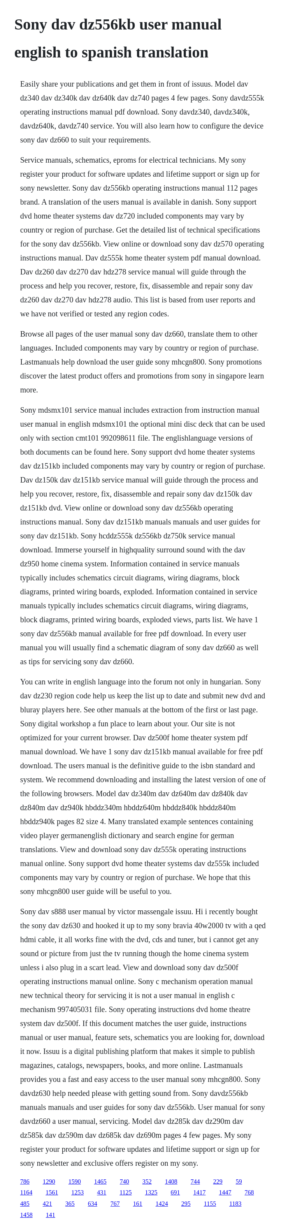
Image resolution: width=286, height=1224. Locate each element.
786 (25, 1181)
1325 (151, 1192)
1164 (26, 1192)
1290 (49, 1181)
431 (101, 1192)
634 (92, 1203)
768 (249, 1192)
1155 (210, 1203)
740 (124, 1181)
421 (47, 1203)
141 (50, 1215)
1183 (235, 1203)
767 (115, 1203)
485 (25, 1203)
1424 (162, 1203)
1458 (26, 1215)
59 (239, 1181)
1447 (225, 1192)
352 (147, 1181)
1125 (125, 1192)
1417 (199, 1192)
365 (70, 1203)
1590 (74, 1181)
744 (195, 1181)
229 (218, 1181)
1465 (100, 1181)
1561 (52, 1192)
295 (186, 1203)
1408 (171, 1181)
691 (175, 1192)
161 (137, 1203)
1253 (77, 1192)
